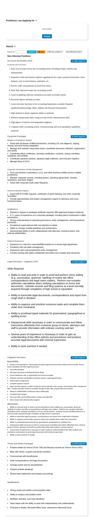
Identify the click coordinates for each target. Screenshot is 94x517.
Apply (46, 36)
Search (31, 52)
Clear (41, 52)
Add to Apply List (78, 61)
